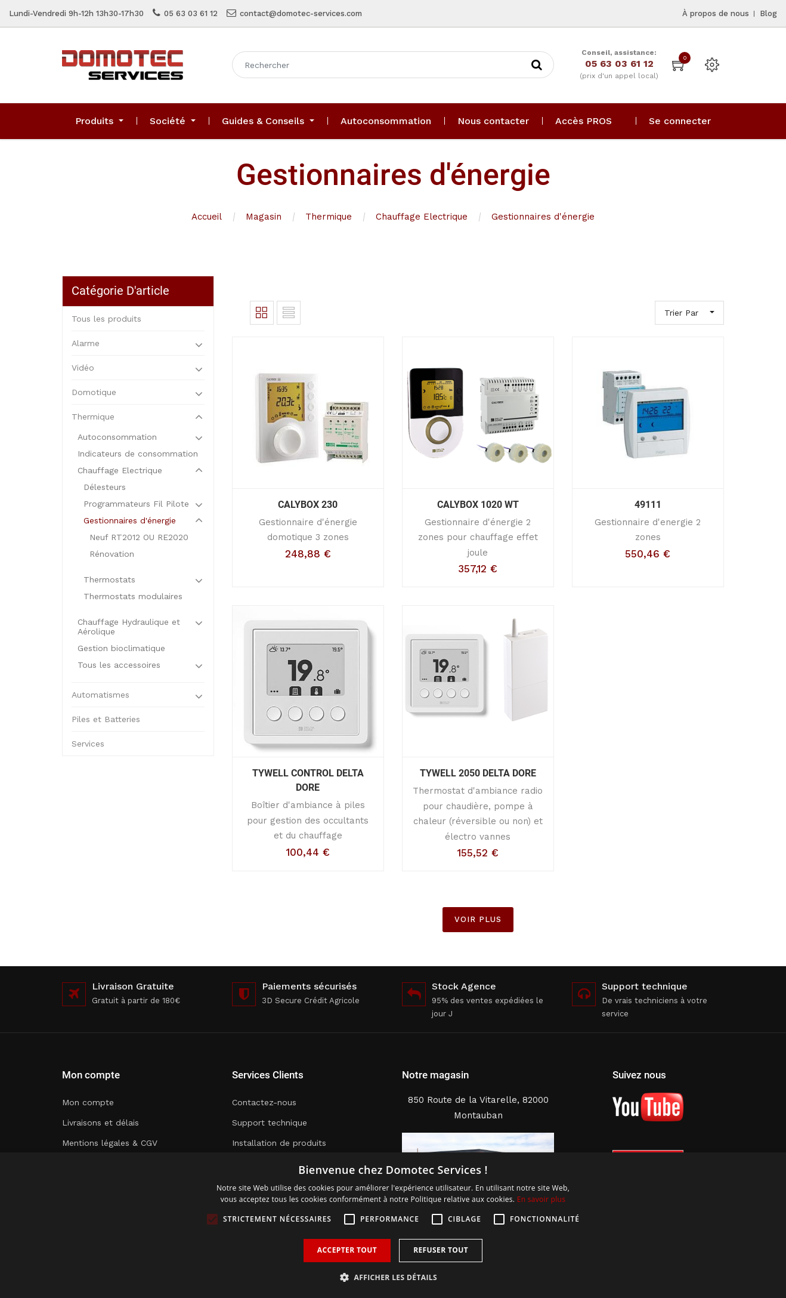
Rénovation (111, 554)
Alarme (86, 343)
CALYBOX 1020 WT (478, 504)
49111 (648, 504)
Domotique (94, 392)
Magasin (263, 216)
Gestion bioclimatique (121, 648)
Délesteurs (104, 487)
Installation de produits (279, 1143)
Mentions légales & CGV (109, 1143)
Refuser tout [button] (440, 1250)
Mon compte (88, 1102)
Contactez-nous (264, 1102)
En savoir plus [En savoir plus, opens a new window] (541, 1199)
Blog (768, 13)
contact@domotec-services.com (301, 13)
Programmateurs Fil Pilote (136, 503)
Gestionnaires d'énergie (543, 216)
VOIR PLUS (478, 919)
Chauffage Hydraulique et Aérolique (129, 626)
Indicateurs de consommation (138, 453)
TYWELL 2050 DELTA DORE (478, 773)
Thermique (328, 216)
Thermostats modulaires (132, 596)
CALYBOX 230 (308, 504)
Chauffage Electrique (422, 216)
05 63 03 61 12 (191, 13)
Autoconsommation (117, 437)
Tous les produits (106, 318)
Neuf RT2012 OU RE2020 (138, 537)
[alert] (393, 1225)
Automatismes (100, 694)
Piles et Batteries (106, 719)
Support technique (269, 1122)
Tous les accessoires (119, 665)
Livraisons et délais (100, 1122)
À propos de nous (715, 13)
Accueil (206, 216)
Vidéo (83, 367)
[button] (393, 1277)
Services (88, 743)
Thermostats (109, 579)
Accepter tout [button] (347, 1250)
